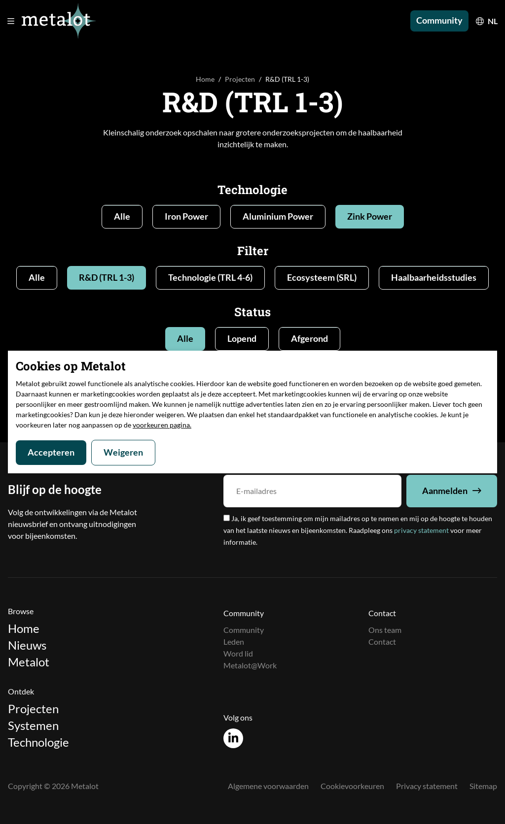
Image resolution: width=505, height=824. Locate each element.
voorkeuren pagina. (162, 425)
